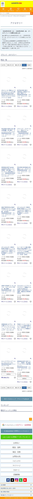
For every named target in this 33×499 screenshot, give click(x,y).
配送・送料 (17, 447)
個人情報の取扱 (5, 491)
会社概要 (3, 485)
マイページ (25, 9)
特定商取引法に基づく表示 (8, 488)
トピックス (3, 9)
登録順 (28, 65)
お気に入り (18, 9)
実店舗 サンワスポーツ (7, 495)
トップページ (3, 16)
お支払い (16, 443)
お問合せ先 (17, 456)
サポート (16, 470)
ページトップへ (30, 419)
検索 (31, 13)
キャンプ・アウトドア (13, 16)
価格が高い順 (18, 65)
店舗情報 (16, 474)
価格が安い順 (10, 65)
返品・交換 (17, 452)
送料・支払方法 (11, 9)
